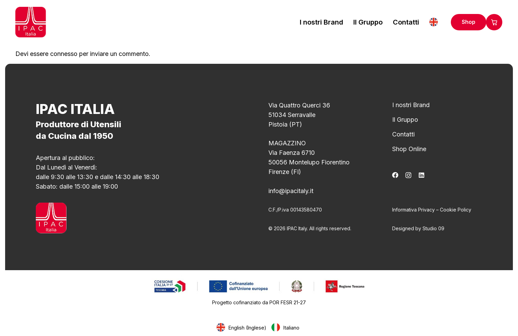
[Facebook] (395, 175)
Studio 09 (433, 228)
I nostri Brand (411, 104)
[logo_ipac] (30, 22)
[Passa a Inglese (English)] (242, 328)
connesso (63, 53)
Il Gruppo (405, 119)
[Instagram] (408, 175)
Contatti (403, 134)
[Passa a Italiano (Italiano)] (286, 328)
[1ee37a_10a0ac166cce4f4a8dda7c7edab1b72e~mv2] (259, 286)
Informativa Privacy (413, 210)
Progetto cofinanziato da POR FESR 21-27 (259, 302)
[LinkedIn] (421, 175)
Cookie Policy (455, 210)
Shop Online (409, 148)
